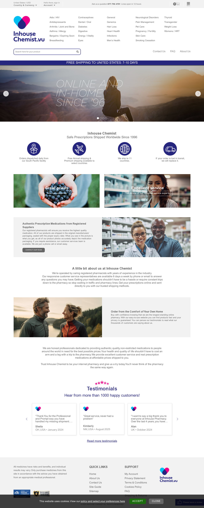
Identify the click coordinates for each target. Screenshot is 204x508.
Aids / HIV (54, 18)
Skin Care (141, 36)
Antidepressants (58, 22)
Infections (112, 36)
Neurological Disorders (147, 18)
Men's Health (113, 41)
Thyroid (168, 18)
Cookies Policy (133, 487)
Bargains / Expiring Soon (62, 36)
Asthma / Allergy (58, 31)
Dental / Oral (84, 22)
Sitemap (94, 491)
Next (198, 93)
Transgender (170, 22)
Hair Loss (112, 27)
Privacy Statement (135, 478)
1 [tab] (98, 118)
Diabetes (82, 27)
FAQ (172, 51)
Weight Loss (170, 27)
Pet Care (140, 27)
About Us (185, 51)
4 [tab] (106, 118)
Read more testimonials (102, 441)
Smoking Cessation (145, 41)
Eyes (80, 41)
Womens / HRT (172, 31)
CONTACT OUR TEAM (34, 250)
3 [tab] (103, 118)
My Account (131, 474)
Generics (111, 22)
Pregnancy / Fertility (146, 31)
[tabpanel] (102, 94)
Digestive (82, 31)
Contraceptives (85, 18)
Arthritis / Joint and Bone (62, 27)
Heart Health (113, 31)
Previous (6, 93)
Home (92, 474)
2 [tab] (101, 118)
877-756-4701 (114, 4)
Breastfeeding (57, 41)
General (111, 18)
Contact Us (159, 51)
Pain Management (145, 22)
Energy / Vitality (86, 36)
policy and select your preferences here (103, 501)
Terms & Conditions (136, 483)
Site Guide (95, 487)
